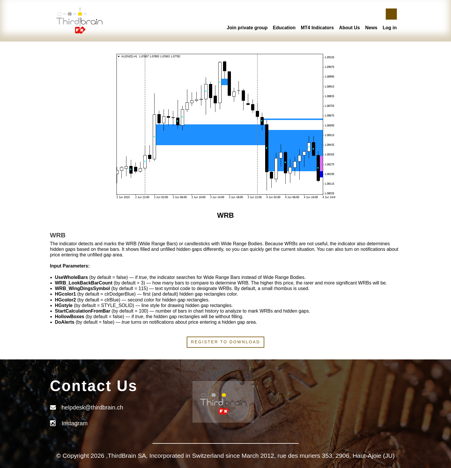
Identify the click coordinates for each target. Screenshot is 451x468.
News (371, 27)
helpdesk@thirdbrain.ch (92, 407)
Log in (390, 27)
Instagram (75, 423)
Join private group (247, 27)
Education (284, 27)
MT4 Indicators (317, 27)
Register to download (225, 342)
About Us (349, 27)
